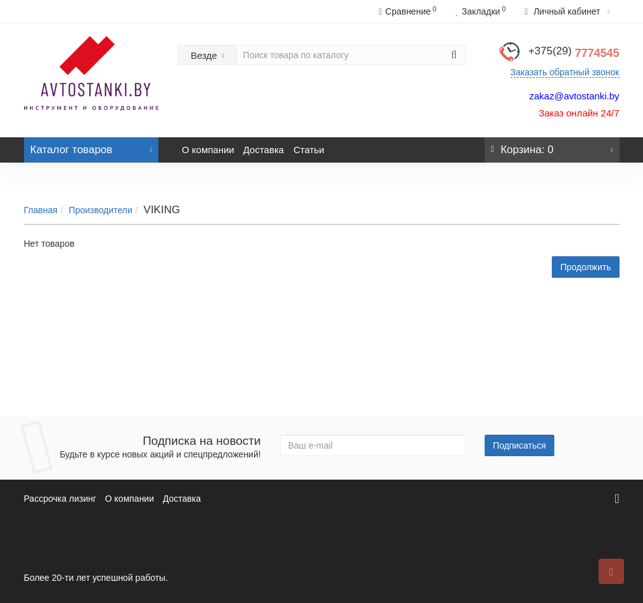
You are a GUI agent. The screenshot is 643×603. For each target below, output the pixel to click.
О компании (208, 149)
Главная (41, 210)
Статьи (308, 149)
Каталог (91, 146)
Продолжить (585, 267)
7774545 (574, 53)
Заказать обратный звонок (565, 72)
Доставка (263, 149)
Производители (100, 210)
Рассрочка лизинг (60, 499)
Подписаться (519, 445)
